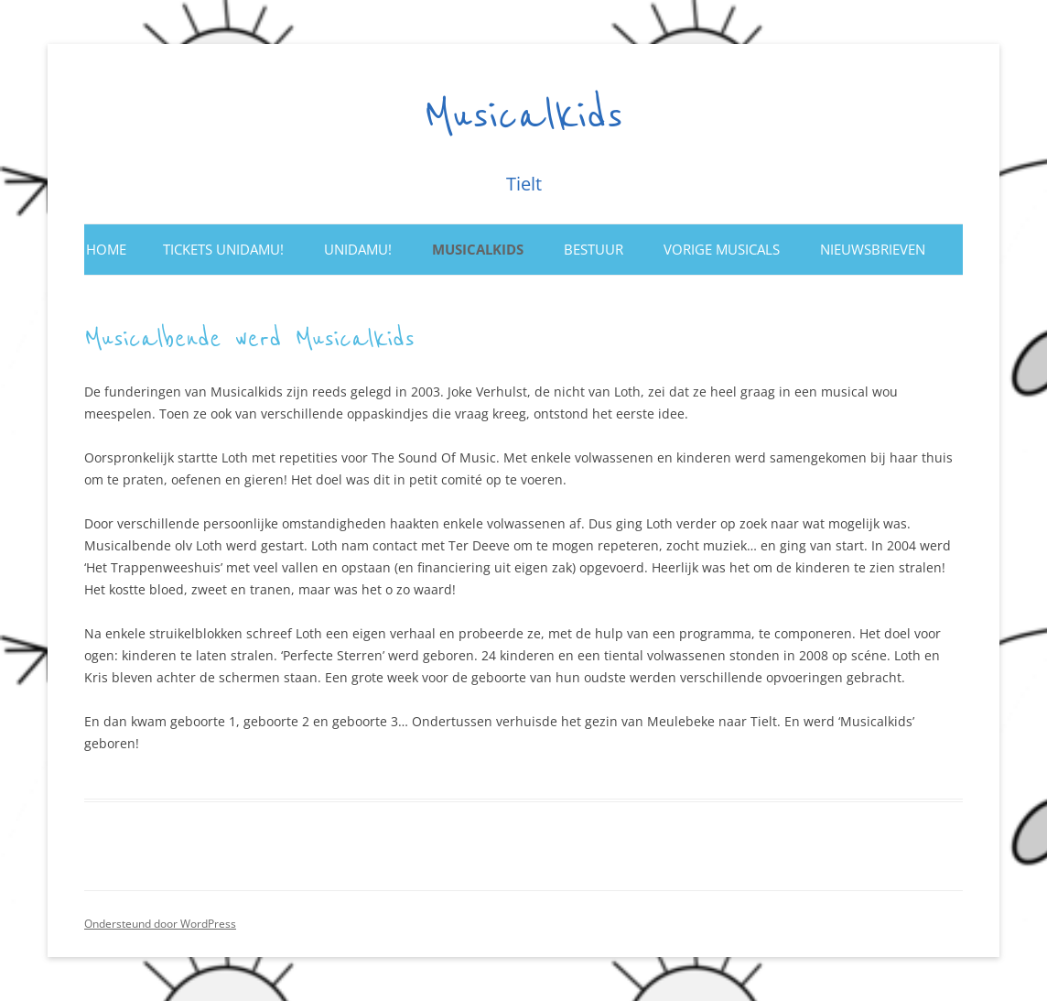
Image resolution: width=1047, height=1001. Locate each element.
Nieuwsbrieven (872, 249)
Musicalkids (523, 116)
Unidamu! (358, 249)
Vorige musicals (722, 249)
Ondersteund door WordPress (160, 923)
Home (106, 249)
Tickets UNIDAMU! (223, 249)
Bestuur (593, 249)
